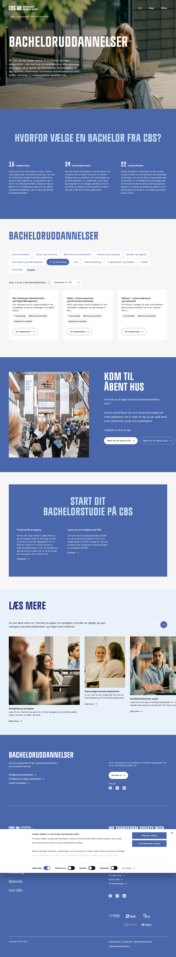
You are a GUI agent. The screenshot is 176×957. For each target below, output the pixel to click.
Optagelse (21, 559)
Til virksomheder (116, 883)
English (138, 8)
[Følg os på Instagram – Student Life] (124, 788)
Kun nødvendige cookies (149, 928)
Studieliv (71, 552)
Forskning (16, 872)
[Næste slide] (163, 624)
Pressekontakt (115, 875)
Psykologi (16, 269)
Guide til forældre (17, 783)
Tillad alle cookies (149, 920)
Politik (144, 262)
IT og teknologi (57, 262)
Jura (75, 262)
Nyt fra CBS (114, 879)
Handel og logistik (136, 254)
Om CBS (15, 890)
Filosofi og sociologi (108, 254)
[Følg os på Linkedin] (124, 896)
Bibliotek (16, 881)
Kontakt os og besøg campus (122, 871)
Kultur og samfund (46, 254)
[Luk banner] (172, 917)
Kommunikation (20, 254)
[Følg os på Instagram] (117, 788)
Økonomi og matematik (77, 254)
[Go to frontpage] (23, 8)
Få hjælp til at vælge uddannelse (25, 779)
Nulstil (31, 269)
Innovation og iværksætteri (27, 262)
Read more (14, 721)
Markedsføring (92, 262)
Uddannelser (23, 16)
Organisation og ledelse (121, 262)
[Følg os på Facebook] (110, 788)
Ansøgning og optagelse (21, 774)
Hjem (13, 16)
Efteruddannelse (22, 863)
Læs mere (89, 704)
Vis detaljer (127, 952)
